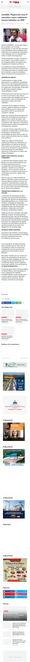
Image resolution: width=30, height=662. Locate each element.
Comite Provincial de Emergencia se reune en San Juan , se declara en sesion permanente (19, 641)
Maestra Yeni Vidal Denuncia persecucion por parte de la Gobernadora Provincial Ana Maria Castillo (19, 625)
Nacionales (7, 12)
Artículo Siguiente (24, 358)
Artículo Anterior (6, 358)
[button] (2, 2)
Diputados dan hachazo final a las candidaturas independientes (7, 337)
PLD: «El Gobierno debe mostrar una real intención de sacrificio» (22, 321)
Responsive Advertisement (15, 6)
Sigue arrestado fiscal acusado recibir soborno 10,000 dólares (7, 321)
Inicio (2, 12)
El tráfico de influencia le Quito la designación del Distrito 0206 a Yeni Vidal (18, 633)
